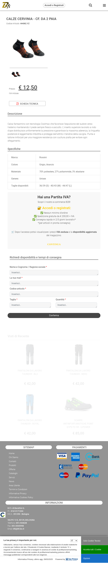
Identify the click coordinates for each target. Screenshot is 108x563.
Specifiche (14, 149)
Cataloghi (13, 473)
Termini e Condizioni (18, 489)
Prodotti (12, 465)
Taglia (13, 299)
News (11, 481)
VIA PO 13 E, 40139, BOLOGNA (21, 520)
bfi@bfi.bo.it (18, 529)
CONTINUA (54, 244)
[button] (54, 315)
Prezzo (12, 89)
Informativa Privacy (17, 493)
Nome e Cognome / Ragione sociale (28, 267)
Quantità (61, 299)
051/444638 (21, 523)
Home (11, 453)
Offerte (12, 469)
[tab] (14, 149)
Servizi (12, 477)
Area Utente (14, 485)
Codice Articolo (12, 23)
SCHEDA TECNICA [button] (27, 103)
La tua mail (16, 278)
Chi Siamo (13, 457)
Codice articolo (18, 288)
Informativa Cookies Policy (21, 497)
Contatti (12, 461)
